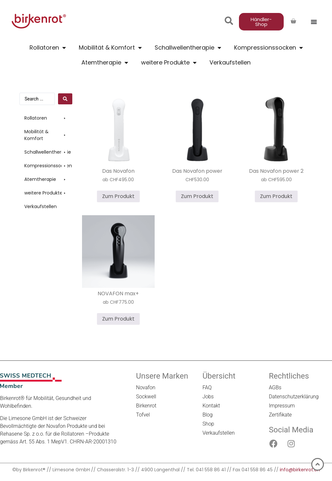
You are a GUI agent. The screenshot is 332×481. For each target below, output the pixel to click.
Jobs (208, 396)
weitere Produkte (168, 62)
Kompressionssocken (268, 47)
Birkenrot (146, 406)
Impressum (282, 406)
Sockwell (146, 396)
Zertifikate (280, 415)
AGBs (275, 387)
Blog (207, 415)
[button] (45, 118)
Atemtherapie (104, 62)
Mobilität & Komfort (110, 47)
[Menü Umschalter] (314, 21)
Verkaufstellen (230, 62)
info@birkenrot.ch (300, 469)
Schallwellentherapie (188, 47)
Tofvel (143, 415)
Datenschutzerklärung (294, 396)
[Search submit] (65, 98)
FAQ (206, 387)
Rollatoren (48, 47)
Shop (208, 424)
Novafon (145, 387)
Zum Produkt (118, 196)
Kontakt (211, 406)
